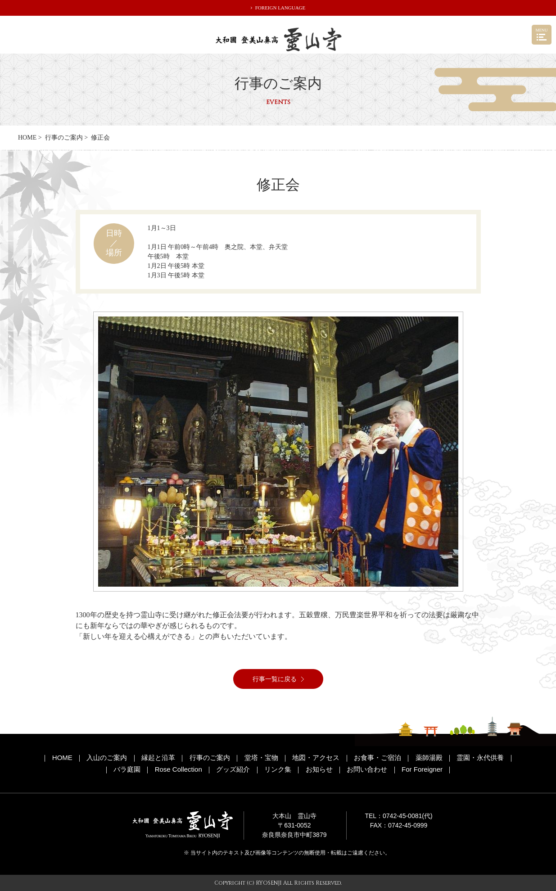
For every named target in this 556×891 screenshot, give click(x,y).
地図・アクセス (315, 757)
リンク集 (277, 769)
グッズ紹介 (233, 769)
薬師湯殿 (429, 757)
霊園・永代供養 (480, 757)
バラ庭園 (126, 769)
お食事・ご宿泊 (377, 757)
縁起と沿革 (158, 757)
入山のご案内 (106, 757)
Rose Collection (178, 769)
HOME (27, 137)
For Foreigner (422, 769)
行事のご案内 (64, 137)
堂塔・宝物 (261, 757)
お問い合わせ (367, 769)
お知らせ (319, 769)
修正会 (100, 137)
